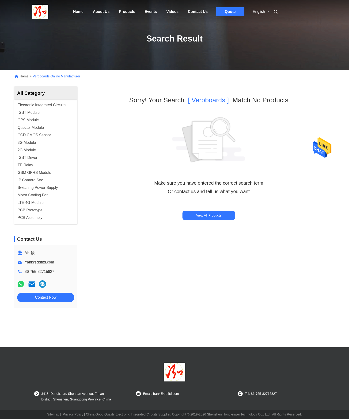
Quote (230, 12)
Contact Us (198, 12)
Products (127, 12)
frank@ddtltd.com (39, 262)
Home (78, 12)
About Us (101, 12)
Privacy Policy (73, 414)
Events (150, 12)
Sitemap (53, 414)
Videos (172, 12)
